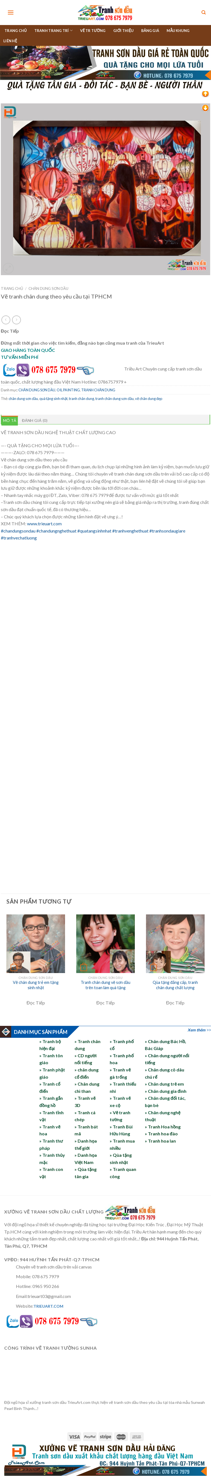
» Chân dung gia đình (165, 1091)
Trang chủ (12, 288)
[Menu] (10, 12)
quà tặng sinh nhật (53, 398)
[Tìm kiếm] (204, 12)
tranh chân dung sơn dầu (114, 398)
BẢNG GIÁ (150, 30)
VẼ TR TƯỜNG (93, 30)
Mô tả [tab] (9, 420)
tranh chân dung (81, 398)
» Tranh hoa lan (160, 1140)
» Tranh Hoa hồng (163, 1126)
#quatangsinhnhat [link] (94, 530)
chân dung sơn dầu (23, 398)
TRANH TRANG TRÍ (53, 30)
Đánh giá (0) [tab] (34, 420)
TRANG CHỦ (15, 30)
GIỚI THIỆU (123, 30)
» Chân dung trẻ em (164, 1083)
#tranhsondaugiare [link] (167, 530)
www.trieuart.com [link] (44, 523)
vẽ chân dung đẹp (148, 398)
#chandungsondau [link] (18, 530)
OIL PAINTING (68, 390)
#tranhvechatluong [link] (19, 537)
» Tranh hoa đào (161, 1133)
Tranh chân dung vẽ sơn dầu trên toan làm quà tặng (105, 985)
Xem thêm (196, 1030)
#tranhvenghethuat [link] (130, 530)
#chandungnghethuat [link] (56, 530)
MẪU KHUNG (178, 30)
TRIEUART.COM (48, 1306)
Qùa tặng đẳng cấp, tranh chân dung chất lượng (175, 985)
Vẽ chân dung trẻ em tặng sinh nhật (36, 985)
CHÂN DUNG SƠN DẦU (48, 288)
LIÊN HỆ (10, 41)
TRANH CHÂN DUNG (98, 390)
